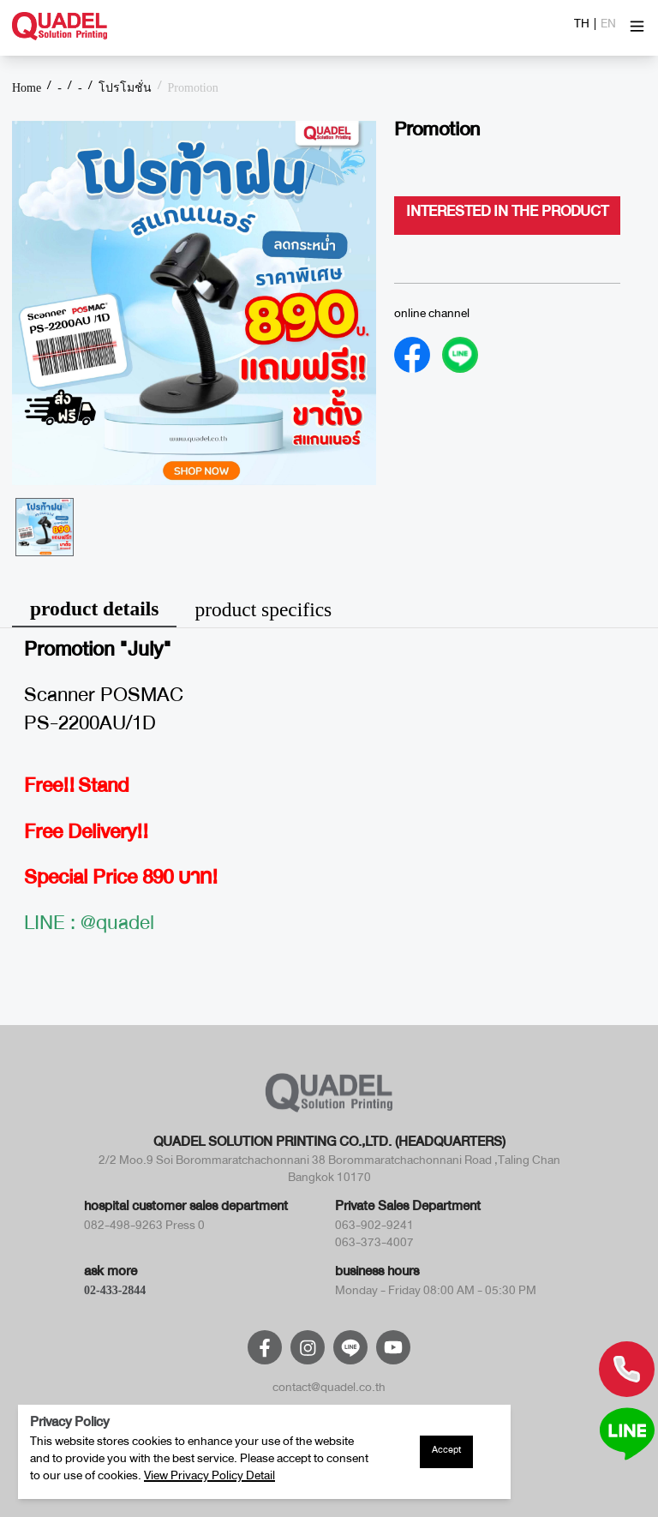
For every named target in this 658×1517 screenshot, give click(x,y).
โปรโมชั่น (125, 88)
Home (26, 88)
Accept (446, 1452)
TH (581, 26)
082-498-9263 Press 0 (144, 1228)
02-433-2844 (115, 1290)
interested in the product (507, 215)
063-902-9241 (374, 1228)
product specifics (263, 609)
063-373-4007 (374, 1245)
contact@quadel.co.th (329, 1390)
